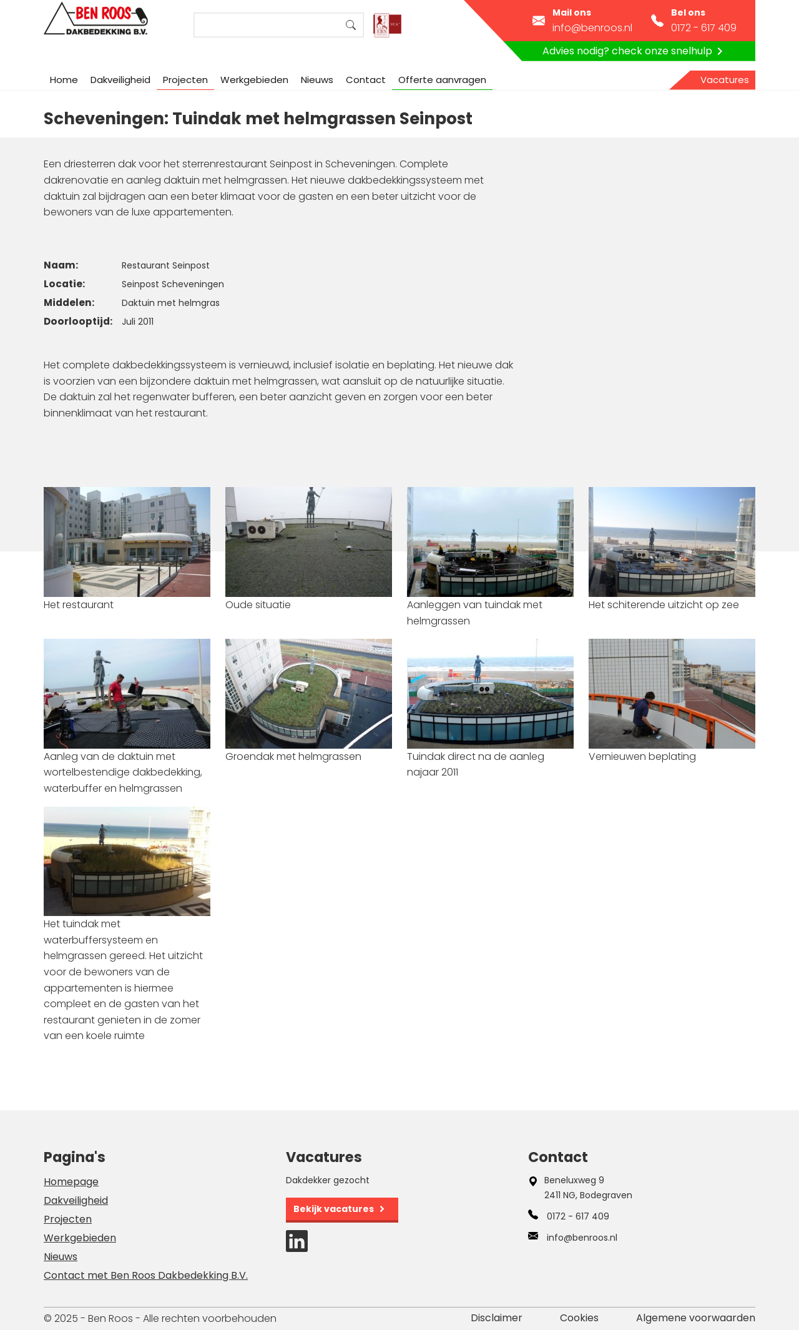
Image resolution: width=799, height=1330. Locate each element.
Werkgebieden (254, 79)
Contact (366, 79)
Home (64, 79)
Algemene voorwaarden (695, 1318)
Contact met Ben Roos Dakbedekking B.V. (146, 1275)
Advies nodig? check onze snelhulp (634, 51)
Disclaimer (496, 1318)
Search (350, 25)
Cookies (579, 1318)
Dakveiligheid (120, 79)
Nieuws (317, 79)
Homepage (71, 1182)
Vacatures (724, 79)
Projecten (185, 79)
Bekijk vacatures (333, 1209)
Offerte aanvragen (442, 79)
